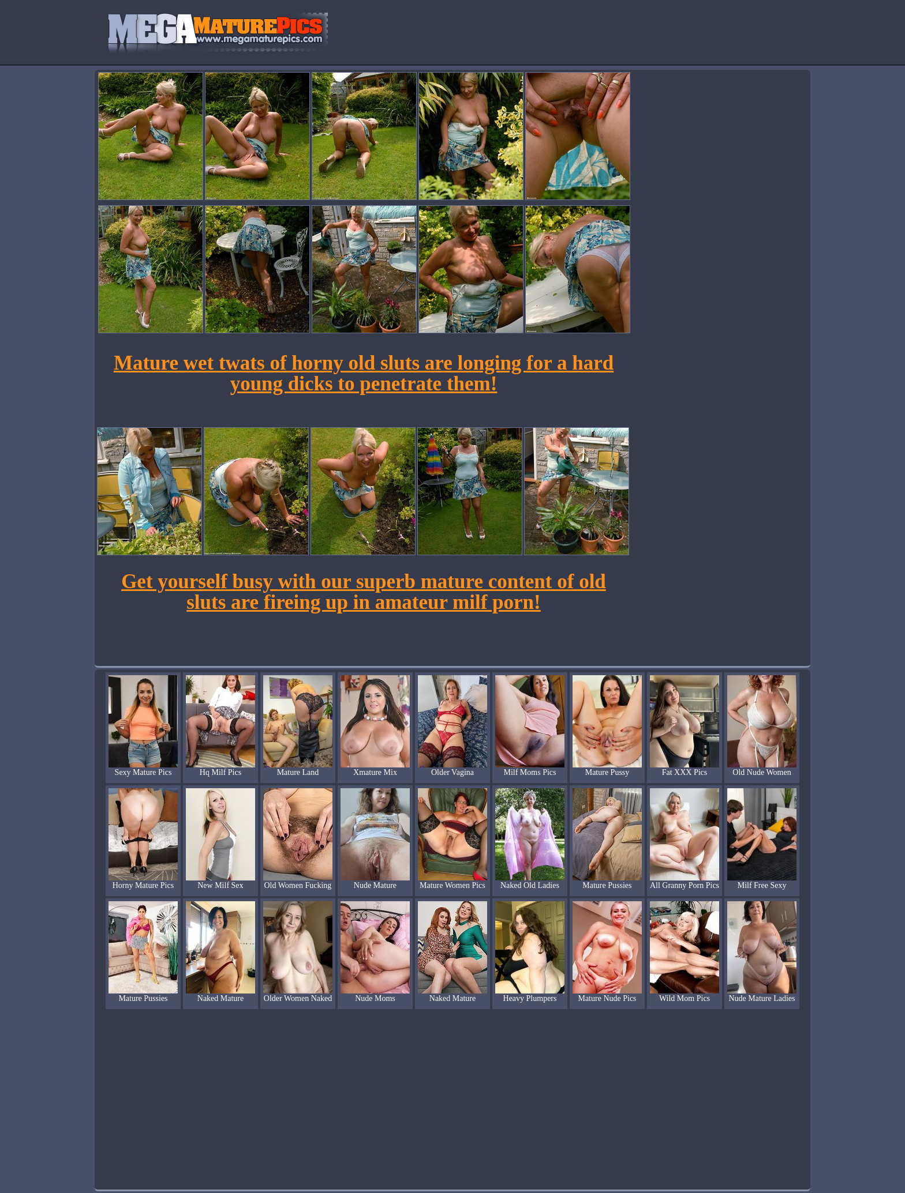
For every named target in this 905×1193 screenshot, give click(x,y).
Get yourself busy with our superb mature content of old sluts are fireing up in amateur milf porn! (363, 592)
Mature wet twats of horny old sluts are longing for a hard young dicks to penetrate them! (364, 373)
